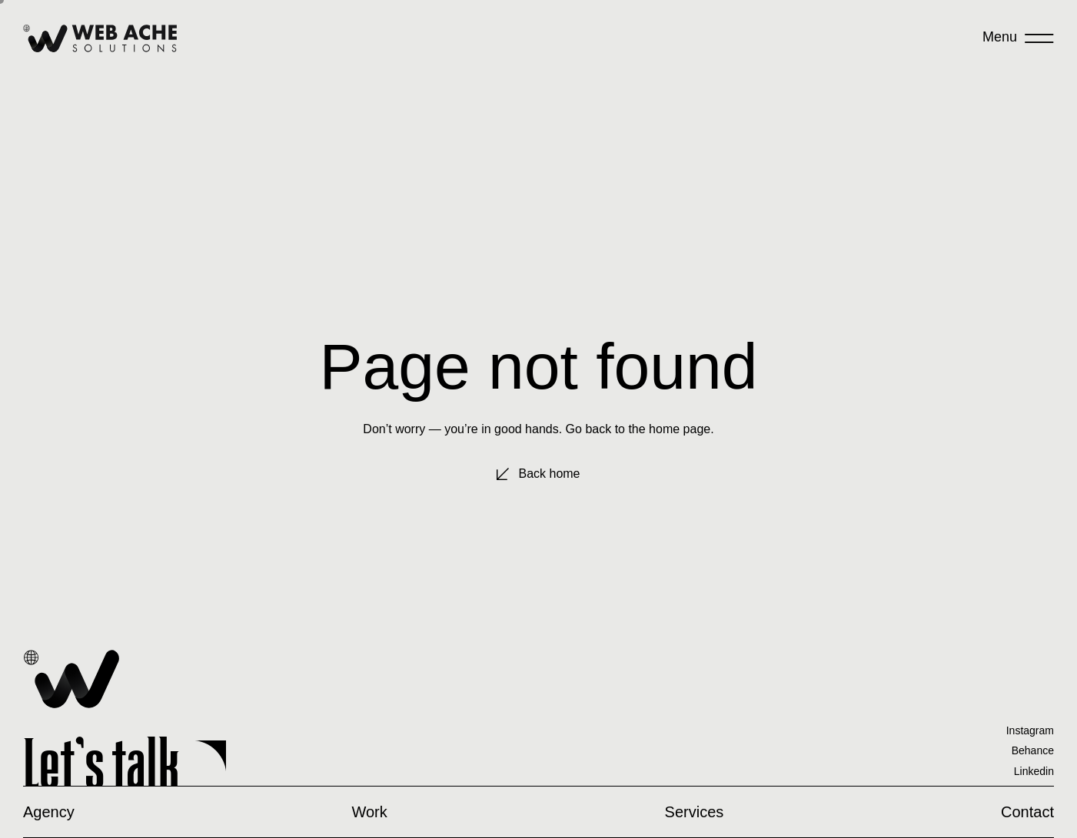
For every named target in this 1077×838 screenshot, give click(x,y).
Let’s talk (101, 763)
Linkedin (1034, 771)
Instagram (1030, 730)
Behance (1033, 750)
